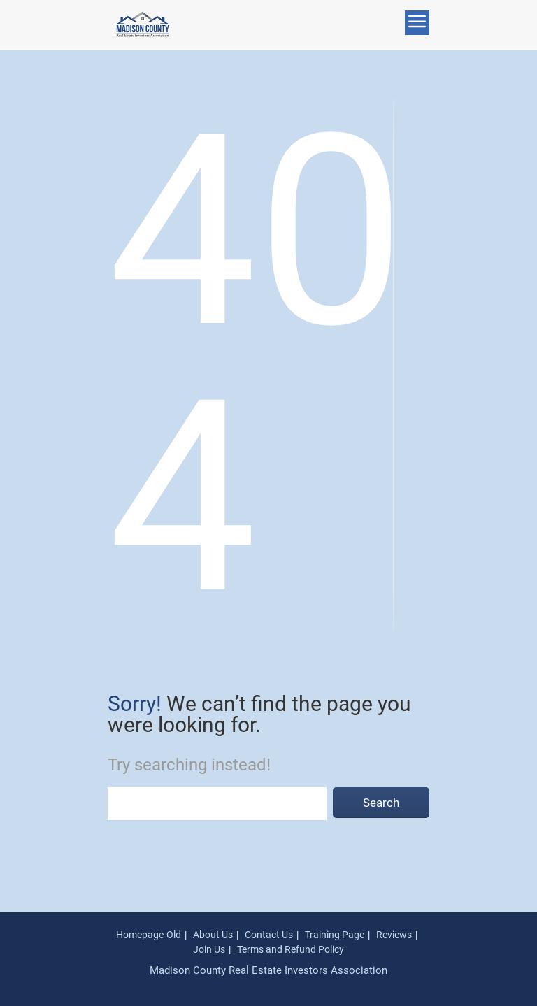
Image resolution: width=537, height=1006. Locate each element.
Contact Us (269, 934)
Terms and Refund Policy (290, 949)
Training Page (334, 934)
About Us (213, 934)
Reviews (394, 934)
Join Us (209, 949)
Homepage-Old (148, 934)
